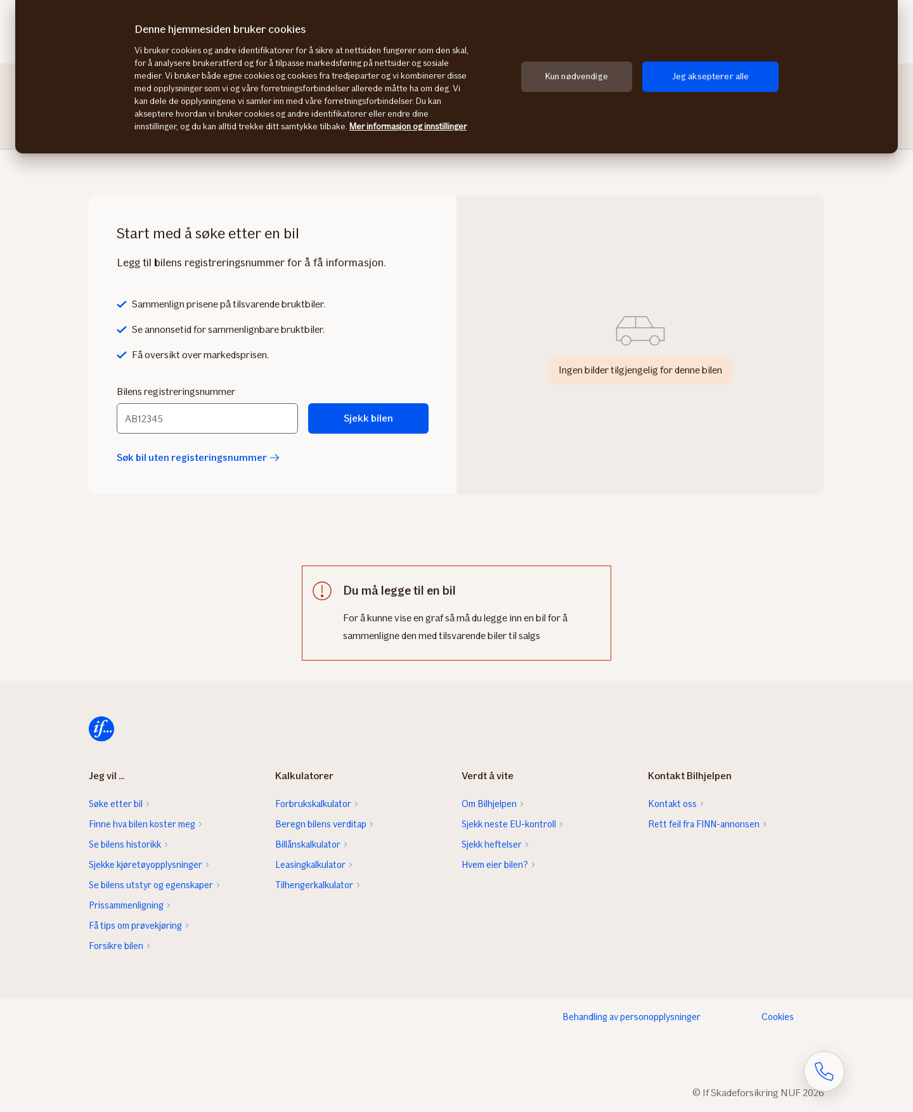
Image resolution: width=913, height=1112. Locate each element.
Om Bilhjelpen (489, 804)
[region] (456, 76)
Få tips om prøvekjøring (135, 925)
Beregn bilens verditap (320, 824)
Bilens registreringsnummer (176, 391)
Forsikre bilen (116, 946)
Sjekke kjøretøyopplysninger (145, 864)
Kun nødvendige (576, 76)
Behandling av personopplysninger (631, 1017)
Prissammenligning (126, 905)
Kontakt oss (672, 804)
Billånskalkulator (307, 844)
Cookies (777, 1017)
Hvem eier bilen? (495, 864)
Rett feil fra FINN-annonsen (704, 824)
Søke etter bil (116, 804)
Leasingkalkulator (310, 864)
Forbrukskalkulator (313, 804)
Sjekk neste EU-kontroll (509, 824)
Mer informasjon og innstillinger (408, 126)
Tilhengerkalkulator (314, 885)
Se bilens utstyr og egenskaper (151, 885)
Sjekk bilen (368, 418)
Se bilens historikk (125, 844)
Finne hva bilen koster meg (142, 824)
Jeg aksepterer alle (710, 76)
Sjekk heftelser (492, 844)
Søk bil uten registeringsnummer (198, 457)
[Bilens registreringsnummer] (207, 418)
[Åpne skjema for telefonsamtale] (824, 1071)
